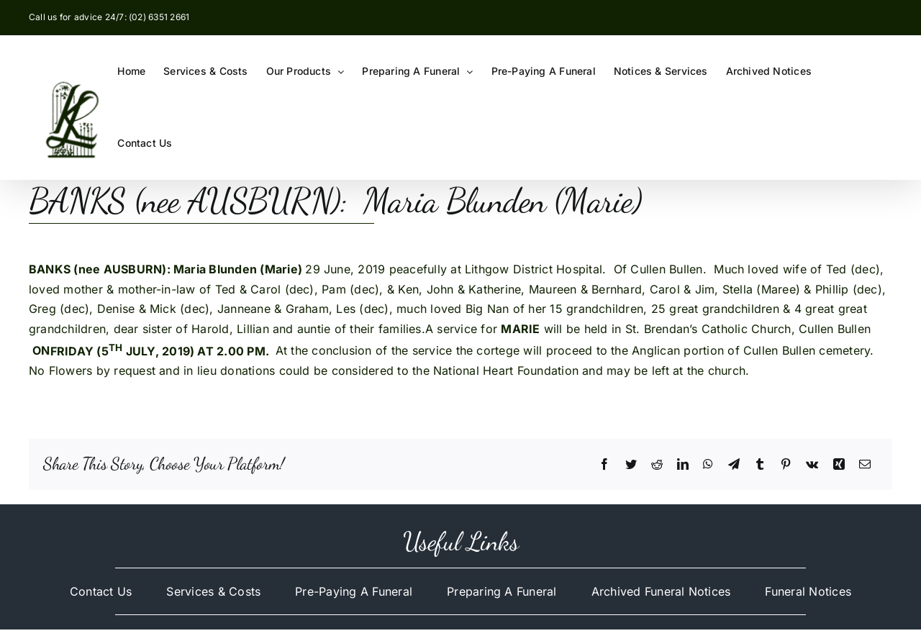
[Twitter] (631, 465)
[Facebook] (604, 465)
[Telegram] (734, 465)
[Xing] (839, 465)
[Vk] (812, 465)
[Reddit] (657, 465)
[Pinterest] (786, 465)
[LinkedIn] (683, 465)
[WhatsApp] (708, 465)
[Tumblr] (760, 465)
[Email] (865, 465)
